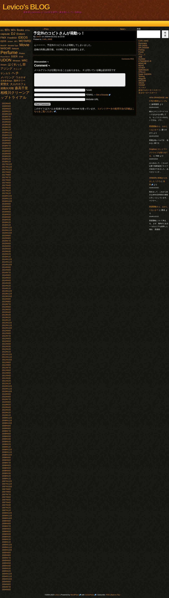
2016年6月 (6, 212)
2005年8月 (6, 555)
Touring (141, 76)
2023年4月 (6, 103)
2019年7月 (6, 117)
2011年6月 (6, 370)
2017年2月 (6, 191)
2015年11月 (7, 230)
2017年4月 (6, 185)
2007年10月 (7, 486)
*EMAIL (98, 94)
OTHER (141, 68)
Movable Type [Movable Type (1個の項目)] (13, 45)
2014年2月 (6, 286)
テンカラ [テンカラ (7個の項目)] (5, 73)
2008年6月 (6, 465)
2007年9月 (6, 489)
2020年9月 (6, 106)
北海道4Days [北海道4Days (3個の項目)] (6, 81)
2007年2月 (6, 508)
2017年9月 (6, 172)
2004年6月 (6, 590)
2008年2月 (6, 476)
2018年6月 (6, 148)
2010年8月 (6, 397)
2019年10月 (7, 114)
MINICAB (142, 63)
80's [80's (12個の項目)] (7, 30)
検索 (139, 29)
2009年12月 (7, 418)
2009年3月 (6, 442)
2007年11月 (7, 484)
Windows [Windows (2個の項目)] (16, 61)
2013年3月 (6, 315)
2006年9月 (6, 521)
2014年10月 (7, 265)
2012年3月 (6, 346)
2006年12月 (7, 513)
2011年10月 (7, 360)
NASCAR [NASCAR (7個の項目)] (5, 48)
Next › (123, 29)
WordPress (75, 595)
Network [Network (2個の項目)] (15, 49)
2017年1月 (6, 193)
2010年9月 (6, 394)
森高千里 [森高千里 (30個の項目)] (21, 88)
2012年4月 (6, 344)
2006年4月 (6, 534)
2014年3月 (6, 283)
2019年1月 (6, 130)
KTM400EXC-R (144, 61)
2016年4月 (6, 217)
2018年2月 (6, 159)
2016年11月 (7, 199)
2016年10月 (7, 201)
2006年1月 (6, 542)
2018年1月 (6, 162)
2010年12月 (7, 386)
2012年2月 (6, 349)
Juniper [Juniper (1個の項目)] (10, 41)
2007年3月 (6, 505)
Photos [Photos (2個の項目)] (22, 53)
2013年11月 (7, 294)
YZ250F (141, 85)
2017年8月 (6, 175)
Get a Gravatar (102, 95)
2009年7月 (6, 431)
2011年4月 (6, 376)
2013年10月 (7, 296)
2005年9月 (6, 553)
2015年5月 (6, 246)
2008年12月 (7, 449)
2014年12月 (7, 259)
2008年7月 (6, 463)
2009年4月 (6, 439)
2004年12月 (7, 574)
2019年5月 (6, 119)
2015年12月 (7, 228)
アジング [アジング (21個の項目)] (6, 68)
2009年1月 (6, 447)
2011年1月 (6, 383)
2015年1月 (6, 257)
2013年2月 (6, 317)
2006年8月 (6, 523)
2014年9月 (6, 267)
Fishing (141, 50)
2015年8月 (6, 238)
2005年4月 (6, 566)
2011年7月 (6, 368)
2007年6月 (6, 497)
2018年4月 (6, 154)
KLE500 (141, 59)
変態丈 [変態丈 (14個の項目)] (4, 84)
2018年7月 (6, 146)
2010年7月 (6, 399)
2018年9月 (6, 140)
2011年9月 (6, 362)
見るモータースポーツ (147, 93)
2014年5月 (6, 278)
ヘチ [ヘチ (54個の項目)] (15, 73)
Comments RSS (128, 59)
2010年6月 (6, 402)
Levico (38, 37)
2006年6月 (6, 529)
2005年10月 (7, 550)
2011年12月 (7, 354)
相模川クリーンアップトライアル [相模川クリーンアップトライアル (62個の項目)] (15, 95)
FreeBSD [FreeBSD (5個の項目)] (12, 38)
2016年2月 (6, 222)
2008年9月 (6, 457)
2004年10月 (7, 579)
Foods (141, 52)
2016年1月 (6, 225)
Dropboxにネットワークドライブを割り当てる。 (158, 152)
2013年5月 (6, 309)
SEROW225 (143, 70)
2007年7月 (6, 494)
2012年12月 (7, 323)
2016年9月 (6, 204)
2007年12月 (7, 481)
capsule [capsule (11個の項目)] (5, 33)
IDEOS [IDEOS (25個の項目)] (23, 37)
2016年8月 (6, 206)
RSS (108, 595)
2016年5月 (6, 214)
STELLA (141, 72)
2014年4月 (6, 280)
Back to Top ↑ (116, 595)
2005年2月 (6, 571)
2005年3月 (6, 568)
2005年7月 (6, 558)
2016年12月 (7, 196)
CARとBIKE (47, 39)
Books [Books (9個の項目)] (20, 30)
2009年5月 (6, 436)
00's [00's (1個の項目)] (1, 30)
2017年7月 (6, 177)
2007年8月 (6, 492)
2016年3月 (6, 220)
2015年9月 (6, 236)
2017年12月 (7, 164)
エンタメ (142, 87)
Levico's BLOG (26, 7)
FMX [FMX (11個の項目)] (3, 37)
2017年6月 (6, 180)
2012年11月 (7, 325)
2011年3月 (6, 378)
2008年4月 (6, 471)
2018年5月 (6, 151)
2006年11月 (7, 516)
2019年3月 (6, 125)
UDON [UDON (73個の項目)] (5, 60)
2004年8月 (6, 584)
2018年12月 (7, 132)
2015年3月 (6, 251)
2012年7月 (6, 336)
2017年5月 (6, 183)
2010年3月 (6, 410)
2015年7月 (6, 241)
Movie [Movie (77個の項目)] (24, 45)
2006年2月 (6, 539)
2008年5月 (6, 468)
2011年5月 (6, 373)
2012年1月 (6, 352)
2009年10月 (7, 423)
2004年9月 (6, 582)
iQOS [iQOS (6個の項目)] (3, 41)
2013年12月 (7, 291)
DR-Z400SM (143, 48)
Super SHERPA (144, 74)
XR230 (141, 83)
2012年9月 (6, 331)
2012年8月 (6, 333)
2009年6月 (6, 434)
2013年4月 (6, 312)
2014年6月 (6, 275)
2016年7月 (6, 209)
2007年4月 (6, 502)
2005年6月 (6, 560)
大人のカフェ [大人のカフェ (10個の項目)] (18, 84)
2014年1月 (6, 288)
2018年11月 (7, 135)
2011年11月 (7, 357)
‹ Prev (46, 29)
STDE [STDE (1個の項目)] (21, 57)
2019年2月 (6, 127)
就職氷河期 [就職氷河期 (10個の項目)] (7, 88)
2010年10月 (7, 391)
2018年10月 (7, 138)
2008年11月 (7, 452)
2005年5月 (6, 563)
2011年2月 (6, 381)
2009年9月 (6, 426)
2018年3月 (6, 156)
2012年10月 (7, 328)
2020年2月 (6, 111)
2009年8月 (6, 428)
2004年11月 (7, 576)
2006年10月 (7, 518)
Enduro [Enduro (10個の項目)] (20, 33)
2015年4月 (6, 249)
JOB (140, 57)
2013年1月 (6, 320)
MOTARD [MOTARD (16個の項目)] (25, 41)
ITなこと (142, 54)
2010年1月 (6, 415)
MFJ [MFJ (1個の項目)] (16, 41)
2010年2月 (6, 413)
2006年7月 (6, 526)
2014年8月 (6, 270)
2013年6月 (6, 307)
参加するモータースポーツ (149, 90)
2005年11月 (7, 547)
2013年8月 (6, 302)
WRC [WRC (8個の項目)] (25, 60)
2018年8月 (6, 143)
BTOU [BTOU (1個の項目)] (27, 30)
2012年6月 (6, 339)
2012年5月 (6, 341)
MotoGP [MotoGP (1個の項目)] (3, 45)
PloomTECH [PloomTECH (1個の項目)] (5, 57)
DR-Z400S (142, 45)
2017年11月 (7, 167)
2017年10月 (7, 169)
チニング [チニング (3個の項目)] (17, 69)
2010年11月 (7, 389)
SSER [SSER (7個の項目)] (14, 56)
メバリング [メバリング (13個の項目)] (7, 77)
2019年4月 (6, 122)
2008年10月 (7, 455)
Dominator (142, 43)
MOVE (141, 65)
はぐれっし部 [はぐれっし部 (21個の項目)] (17, 64)
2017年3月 (6, 188)
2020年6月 (6, 109)
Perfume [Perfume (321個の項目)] (9, 52)
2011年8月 (6, 365)
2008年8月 (6, 460)
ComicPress (89, 595)
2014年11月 (7, 262)
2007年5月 (6, 500)
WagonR (142, 79)
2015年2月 (6, 254)
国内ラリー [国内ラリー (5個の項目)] (19, 80)
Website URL (92, 99)
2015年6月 (6, 243)
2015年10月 (7, 233)
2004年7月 (6, 587)
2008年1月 (6, 479)
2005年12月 (7, 545)
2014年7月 (6, 272)
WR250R (142, 81)
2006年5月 (6, 531)
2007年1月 (6, 510)
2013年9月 (6, 299)
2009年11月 (7, 420)
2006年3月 (6, 537)
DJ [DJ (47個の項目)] (13, 34)
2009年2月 (6, 444)
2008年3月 (6, 473)
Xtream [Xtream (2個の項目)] (3, 65)
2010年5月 (6, 405)
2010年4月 (6, 407)
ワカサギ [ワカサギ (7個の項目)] (21, 77)
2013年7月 (6, 304)
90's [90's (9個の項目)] (13, 30)
